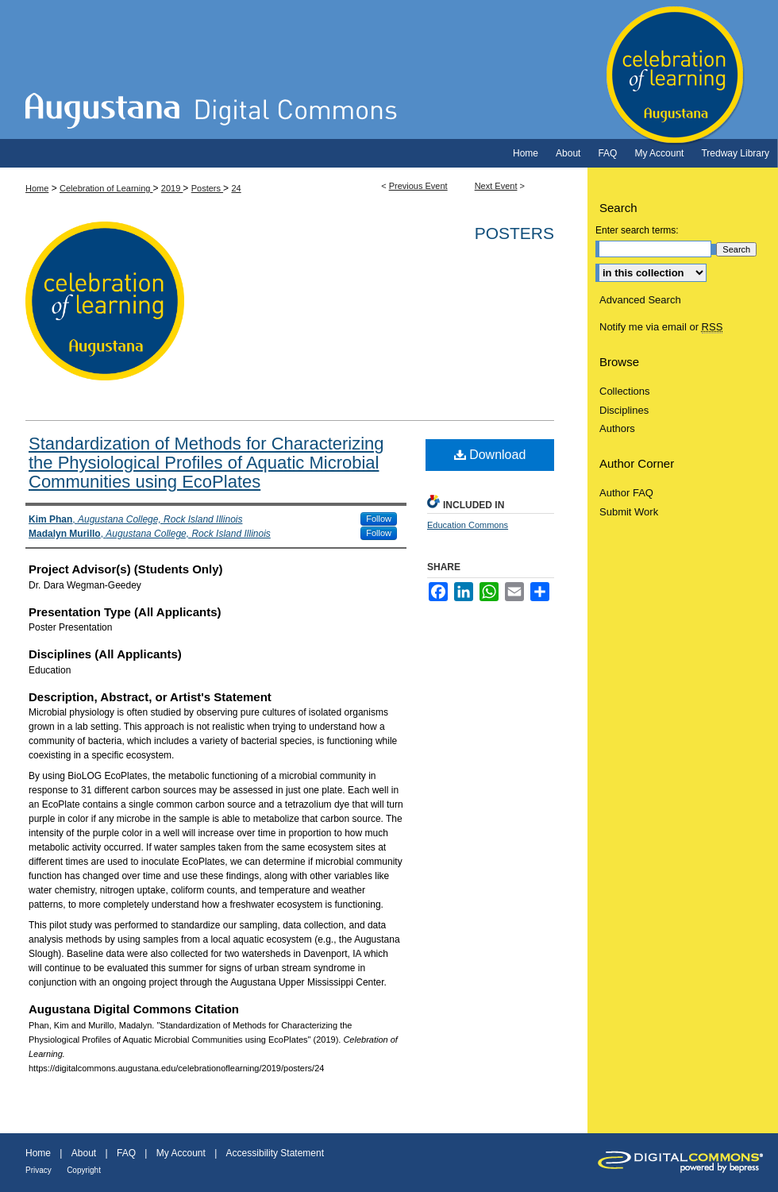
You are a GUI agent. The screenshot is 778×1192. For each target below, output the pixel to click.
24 (236, 188)
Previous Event (418, 186)
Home (36, 188)
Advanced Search (640, 300)
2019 (172, 188)
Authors (617, 428)
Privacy (38, 1170)
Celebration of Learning (389, 69)
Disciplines (624, 410)
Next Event (496, 186)
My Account (181, 1153)
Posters (207, 188)
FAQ (126, 1153)
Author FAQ (626, 493)
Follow (378, 518)
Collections (624, 391)
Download (490, 454)
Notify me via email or (660, 327)
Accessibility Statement (275, 1153)
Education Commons (467, 525)
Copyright (84, 1170)
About (83, 1153)
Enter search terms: (637, 230)
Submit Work (628, 512)
